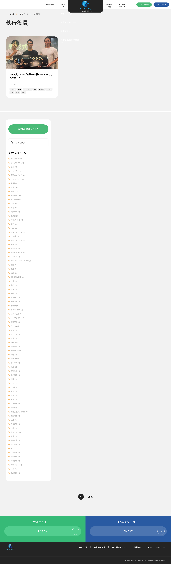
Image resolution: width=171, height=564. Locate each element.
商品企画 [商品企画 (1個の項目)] (15, 457)
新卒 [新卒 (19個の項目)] (14, 167)
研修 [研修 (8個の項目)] (14, 208)
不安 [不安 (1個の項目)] (14, 469)
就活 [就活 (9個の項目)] (14, 204)
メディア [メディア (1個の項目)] (15, 334)
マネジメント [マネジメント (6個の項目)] (17, 220)
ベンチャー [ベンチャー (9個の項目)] (16, 199)
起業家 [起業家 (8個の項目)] (14, 216)
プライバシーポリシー (156, 547)
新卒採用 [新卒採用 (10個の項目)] (16, 195)
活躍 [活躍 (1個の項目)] (14, 379)
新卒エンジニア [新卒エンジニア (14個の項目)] (18, 175)
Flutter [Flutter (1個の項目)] (15, 326)
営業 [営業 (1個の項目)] (14, 436)
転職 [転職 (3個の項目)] (14, 269)
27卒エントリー (144, 4)
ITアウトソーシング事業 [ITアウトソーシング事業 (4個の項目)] (21, 261)
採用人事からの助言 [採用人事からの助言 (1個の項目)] (19, 412)
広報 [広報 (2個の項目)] (14, 289)
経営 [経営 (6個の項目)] (14, 224)
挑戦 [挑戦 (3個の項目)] (14, 285)
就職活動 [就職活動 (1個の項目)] (15, 453)
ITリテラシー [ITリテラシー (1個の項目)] (17, 465)
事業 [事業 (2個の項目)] (14, 293)
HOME (11, 14)
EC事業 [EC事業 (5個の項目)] (15, 236)
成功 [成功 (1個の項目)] (14, 338)
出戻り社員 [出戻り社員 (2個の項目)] (16, 314)
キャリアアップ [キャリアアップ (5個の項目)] (18, 240)
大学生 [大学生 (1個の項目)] (14, 408)
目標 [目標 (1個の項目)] (14, 395)
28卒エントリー (161, 4)
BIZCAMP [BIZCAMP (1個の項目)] (16, 342)
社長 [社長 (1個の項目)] (14, 391)
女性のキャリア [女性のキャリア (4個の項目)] (18, 252)
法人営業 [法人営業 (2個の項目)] (15, 301)
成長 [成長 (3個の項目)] (14, 273)
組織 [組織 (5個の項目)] (14, 244)
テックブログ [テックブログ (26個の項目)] (17, 163)
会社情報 (137, 547)
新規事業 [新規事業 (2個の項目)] (15, 322)
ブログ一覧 (63, 6)
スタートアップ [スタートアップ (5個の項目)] (18, 232)
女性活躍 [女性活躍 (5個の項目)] (15, 248)
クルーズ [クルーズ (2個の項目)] (15, 297)
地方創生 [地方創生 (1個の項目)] (15, 346)
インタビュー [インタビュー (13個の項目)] (17, 179)
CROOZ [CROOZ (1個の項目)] (15, 359)
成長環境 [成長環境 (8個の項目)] (15, 212)
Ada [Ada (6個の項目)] (14, 228)
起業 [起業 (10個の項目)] (14, 191)
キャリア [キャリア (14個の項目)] (16, 171)
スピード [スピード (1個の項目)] (15, 404)
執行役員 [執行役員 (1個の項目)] (15, 473)
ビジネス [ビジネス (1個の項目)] (15, 363)
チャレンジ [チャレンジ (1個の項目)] (16, 350)
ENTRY (43, 531)
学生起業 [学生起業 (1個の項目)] (15, 424)
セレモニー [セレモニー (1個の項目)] (16, 432)
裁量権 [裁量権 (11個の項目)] (15, 183)
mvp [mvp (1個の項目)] (14, 383)
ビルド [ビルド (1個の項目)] (14, 399)
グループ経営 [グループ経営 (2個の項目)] (17, 310)
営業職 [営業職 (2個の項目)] (14, 306)
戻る (90, 496)
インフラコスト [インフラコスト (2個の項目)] (18, 318)
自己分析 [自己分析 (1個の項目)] (15, 444)
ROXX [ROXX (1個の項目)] (14, 448)
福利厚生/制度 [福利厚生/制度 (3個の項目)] (17, 277)
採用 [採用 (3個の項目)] (14, 265)
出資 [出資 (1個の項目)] (14, 428)
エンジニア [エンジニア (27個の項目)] (16, 159)
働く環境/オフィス (122, 6)
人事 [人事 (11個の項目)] (14, 187)
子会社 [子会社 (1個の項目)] (14, 387)
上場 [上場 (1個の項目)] (14, 420)
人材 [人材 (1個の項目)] (14, 330)
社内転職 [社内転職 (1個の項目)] (15, 375)
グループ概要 (49, 5)
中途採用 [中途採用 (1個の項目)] (15, 461)
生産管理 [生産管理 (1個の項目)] (15, 416)
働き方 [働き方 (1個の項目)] (14, 355)
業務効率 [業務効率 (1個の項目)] (15, 440)
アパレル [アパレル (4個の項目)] (15, 257)
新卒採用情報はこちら (28, 129)
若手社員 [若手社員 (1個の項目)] (15, 371)
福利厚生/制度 (109, 6)
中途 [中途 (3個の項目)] (14, 281)
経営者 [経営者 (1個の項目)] (14, 367)
